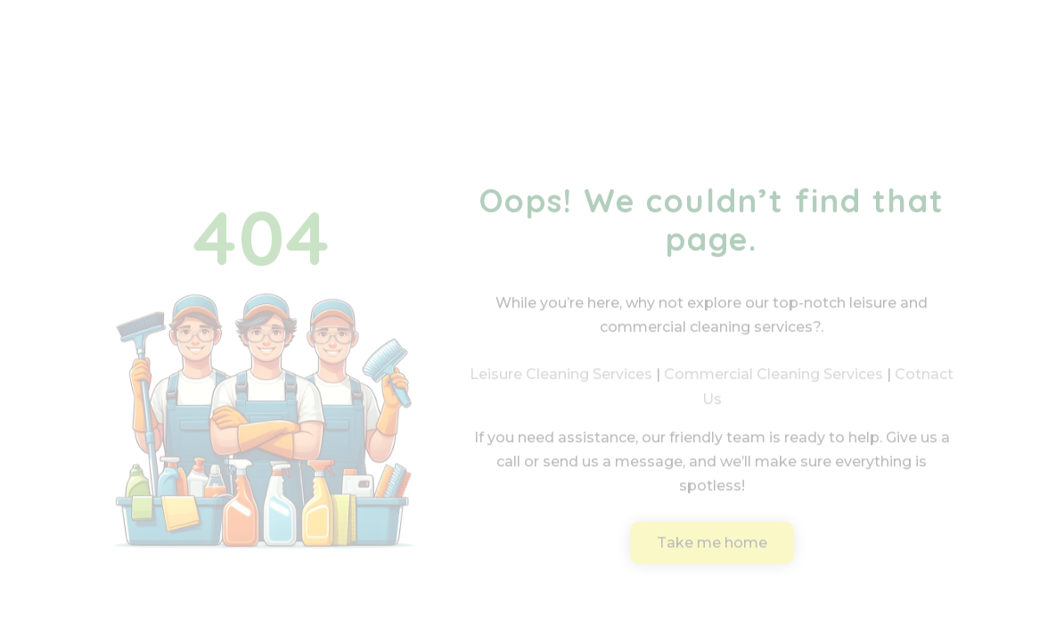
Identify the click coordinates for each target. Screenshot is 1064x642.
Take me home (712, 553)
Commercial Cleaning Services (773, 385)
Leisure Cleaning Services (561, 385)
